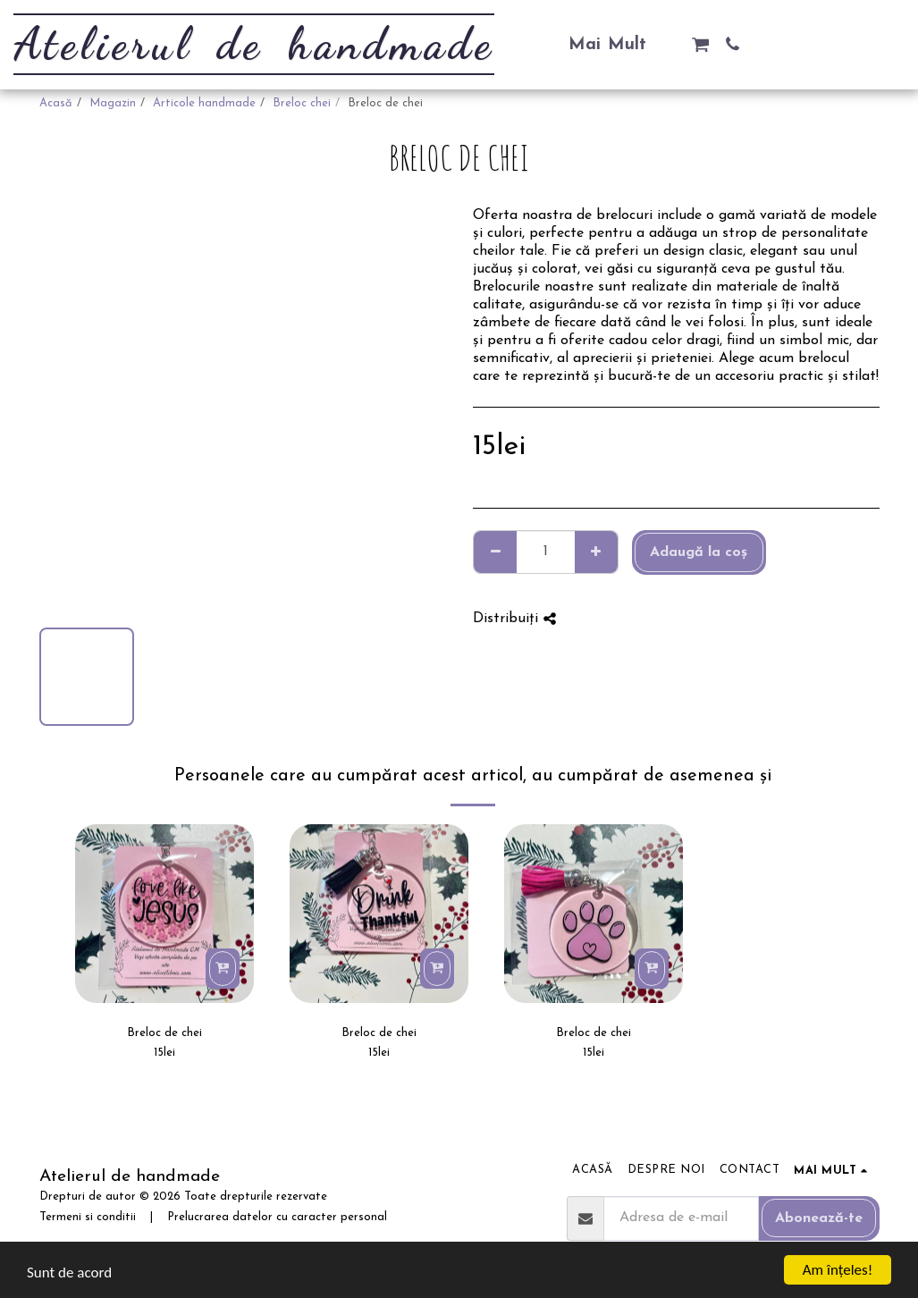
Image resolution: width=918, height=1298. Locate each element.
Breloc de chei (164, 1033)
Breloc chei (302, 103)
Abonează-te (819, 1218)
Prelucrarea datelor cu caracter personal (277, 1217)
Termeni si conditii (87, 1217)
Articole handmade (204, 103)
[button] (700, 44)
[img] (164, 913)
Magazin (112, 103)
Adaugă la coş (698, 552)
